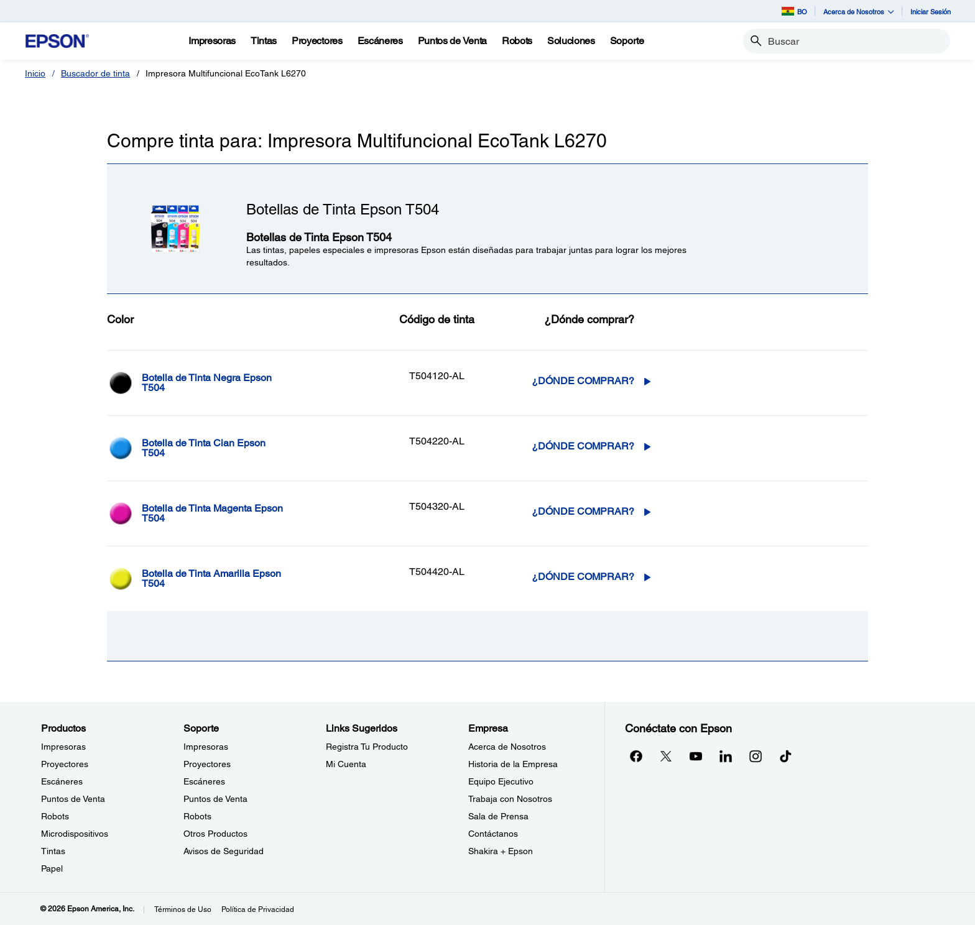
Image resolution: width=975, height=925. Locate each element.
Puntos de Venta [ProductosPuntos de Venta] (73, 799)
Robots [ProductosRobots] (55, 816)
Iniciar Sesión (930, 11)
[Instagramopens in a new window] (755, 756)
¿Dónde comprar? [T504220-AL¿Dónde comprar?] (583, 446)
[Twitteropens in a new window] (666, 756)
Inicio (35, 73)
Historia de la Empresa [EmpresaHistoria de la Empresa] (513, 764)
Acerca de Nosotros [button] (858, 11)
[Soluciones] (571, 41)
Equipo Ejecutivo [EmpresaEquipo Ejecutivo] (501, 781)
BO (794, 11)
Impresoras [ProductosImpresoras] (63, 747)
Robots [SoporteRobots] (197, 816)
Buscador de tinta (95, 73)
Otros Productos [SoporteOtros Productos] (215, 834)
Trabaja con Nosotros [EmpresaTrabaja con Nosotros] (510, 799)
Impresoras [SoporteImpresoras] (205, 747)
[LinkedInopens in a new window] (725, 756)
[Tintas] (264, 41)
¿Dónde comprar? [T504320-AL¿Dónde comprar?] (583, 511)
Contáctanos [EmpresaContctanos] (493, 834)
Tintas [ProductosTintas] (53, 851)
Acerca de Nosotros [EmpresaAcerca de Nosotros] (507, 747)
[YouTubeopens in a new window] (696, 756)
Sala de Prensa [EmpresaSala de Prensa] (498, 816)
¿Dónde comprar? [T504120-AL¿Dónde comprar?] (583, 381)
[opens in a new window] (785, 756)
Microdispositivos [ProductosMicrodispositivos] (74, 834)
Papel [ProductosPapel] (52, 868)
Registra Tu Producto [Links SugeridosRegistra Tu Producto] (367, 747)
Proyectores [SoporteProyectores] (207, 764)
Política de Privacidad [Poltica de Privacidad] (257, 909)
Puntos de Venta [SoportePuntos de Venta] (215, 799)
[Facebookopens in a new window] (636, 756)
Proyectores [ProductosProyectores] (64, 764)
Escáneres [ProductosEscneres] (62, 781)
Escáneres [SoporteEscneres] (204, 781)
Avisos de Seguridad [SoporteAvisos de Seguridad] (223, 851)
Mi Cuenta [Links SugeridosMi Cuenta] (346, 764)
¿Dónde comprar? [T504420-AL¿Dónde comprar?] (583, 576)
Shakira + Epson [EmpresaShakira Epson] (500, 851)
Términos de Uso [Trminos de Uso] (182, 909)
